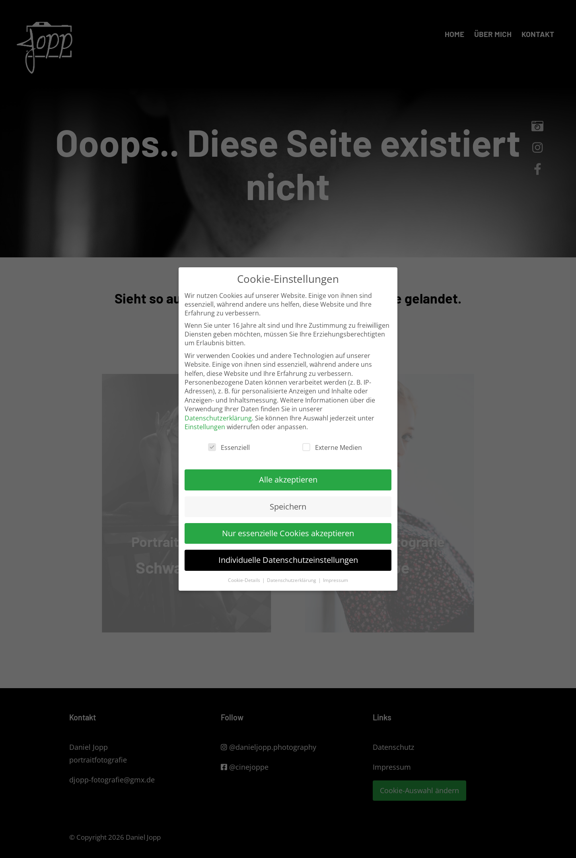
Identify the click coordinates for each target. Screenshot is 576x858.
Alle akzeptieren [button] (288, 479)
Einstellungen (205, 426)
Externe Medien (332, 447)
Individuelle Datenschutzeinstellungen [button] (288, 559)
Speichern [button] (288, 506)
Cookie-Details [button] (244, 580)
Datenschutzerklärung (218, 418)
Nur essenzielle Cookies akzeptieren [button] (288, 533)
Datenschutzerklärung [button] (292, 580)
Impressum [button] (335, 580)
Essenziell (229, 447)
